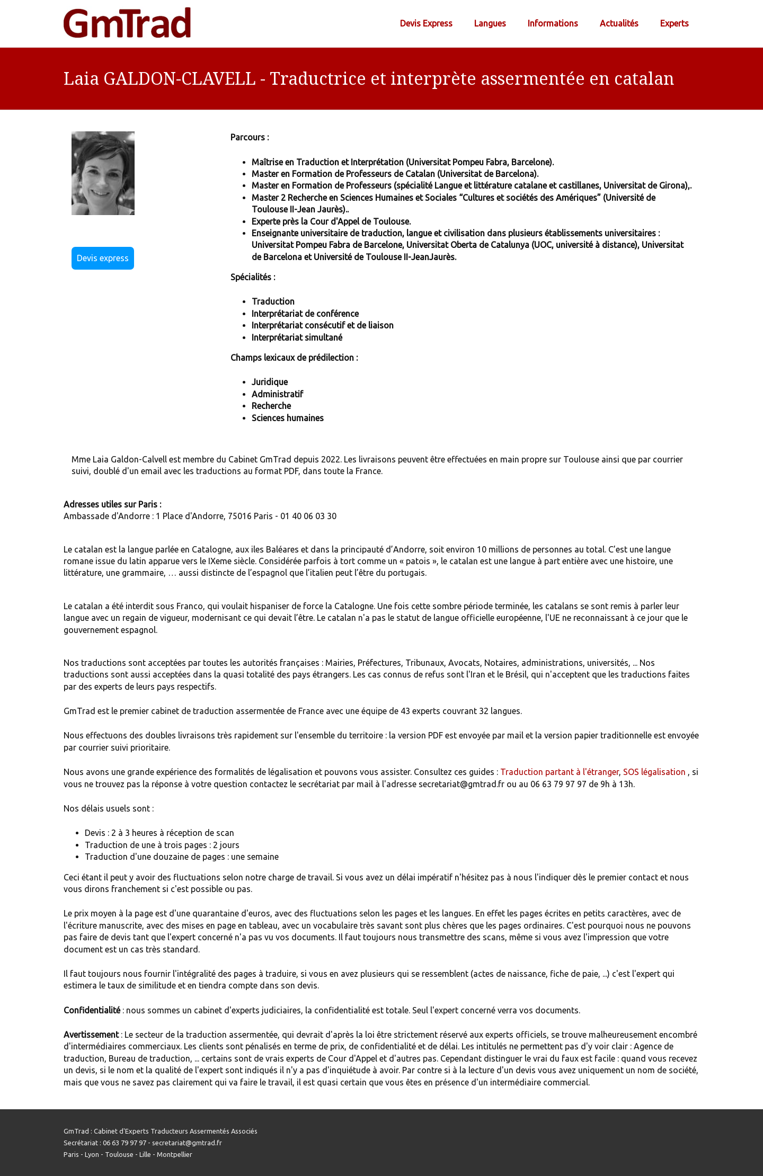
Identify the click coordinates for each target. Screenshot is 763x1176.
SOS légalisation (654, 772)
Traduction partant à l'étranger (559, 772)
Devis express (103, 258)
